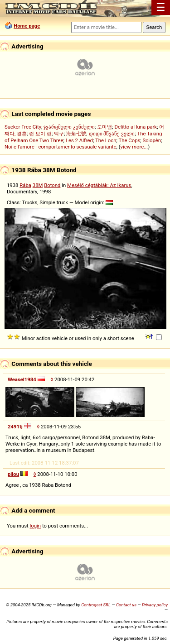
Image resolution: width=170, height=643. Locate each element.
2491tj (15, 426)
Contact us (126, 604)
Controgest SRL (96, 604)
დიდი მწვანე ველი (112, 133)
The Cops (129, 140)
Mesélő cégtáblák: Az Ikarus (99, 185)
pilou (13, 474)
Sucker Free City (23, 127)
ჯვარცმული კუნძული (69, 127)
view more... (134, 147)
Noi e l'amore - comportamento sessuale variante (60, 147)
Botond (52, 185)
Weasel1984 (22, 379)
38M (38, 185)
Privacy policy (155, 604)
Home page (27, 26)
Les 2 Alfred (79, 140)
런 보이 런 (40, 133)
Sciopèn (152, 140)
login (35, 526)
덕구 (59, 133)
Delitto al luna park (136, 127)
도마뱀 (104, 127)
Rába (25, 185)
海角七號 (76, 133)
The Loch (106, 140)
